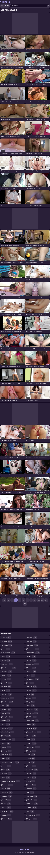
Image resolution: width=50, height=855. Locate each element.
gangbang (7, 754)
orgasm (32, 690)
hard (6, 777)
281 (39, 600)
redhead (32, 728)
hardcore (7, 785)
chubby (6, 679)
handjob (7, 773)
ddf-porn (7, 694)
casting (6, 675)
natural (32, 660)
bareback (7, 671)
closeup (6, 686)
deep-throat (8, 698)
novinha (31, 671)
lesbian (6, 815)
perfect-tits (32, 713)
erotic (6, 720)
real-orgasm (33, 720)
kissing (6, 803)
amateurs (7, 645)
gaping (6, 766)
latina (6, 807)
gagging (7, 751)
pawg (31, 705)
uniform (31, 773)
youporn (32, 819)
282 (42, 600)
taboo (31, 754)
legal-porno (7, 811)
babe (6, 656)
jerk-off (6, 800)
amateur (7, 641)
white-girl (32, 800)
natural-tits (33, 664)
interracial (7, 792)
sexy (31, 739)
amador (6, 637)
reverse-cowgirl (34, 732)
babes (6, 660)
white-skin (32, 803)
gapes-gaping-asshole (10, 762)
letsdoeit (32, 637)
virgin (31, 781)
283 (46, 600)
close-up (7, 683)
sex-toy (31, 736)
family (6, 743)
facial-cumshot (8, 739)
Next (25, 604)
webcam (32, 788)
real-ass (32, 717)
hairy (6, 770)
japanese (7, 796)
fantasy (6, 747)
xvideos (32, 807)
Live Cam (6, 6)
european (7, 728)
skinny (31, 751)
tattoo (31, 758)
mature (31, 656)
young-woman (33, 815)
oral (30, 683)
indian (6, 788)
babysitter (7, 664)
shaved (32, 743)
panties (31, 698)
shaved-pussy (33, 747)
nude (31, 675)
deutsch (7, 709)
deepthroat (7, 702)
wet (30, 792)
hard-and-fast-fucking (11, 781)
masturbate (32, 645)
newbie (31, 668)
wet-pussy (32, 796)
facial (6, 736)
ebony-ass (7, 717)
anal (6, 649)
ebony (6, 713)
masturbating (33, 649)
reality (31, 724)
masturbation (33, 652)
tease (31, 762)
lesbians (7, 819)
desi (5, 705)
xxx (30, 811)
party (31, 702)
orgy (30, 694)
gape (6, 758)
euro (6, 724)
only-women (33, 679)
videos (31, 777)
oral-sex (32, 686)
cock (6, 690)
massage (32, 641)
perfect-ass (32, 709)
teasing (31, 766)
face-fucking (8, 732)
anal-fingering (8, 652)
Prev (4, 600)
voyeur (31, 785)
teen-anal (32, 770)
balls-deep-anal (9, 668)
